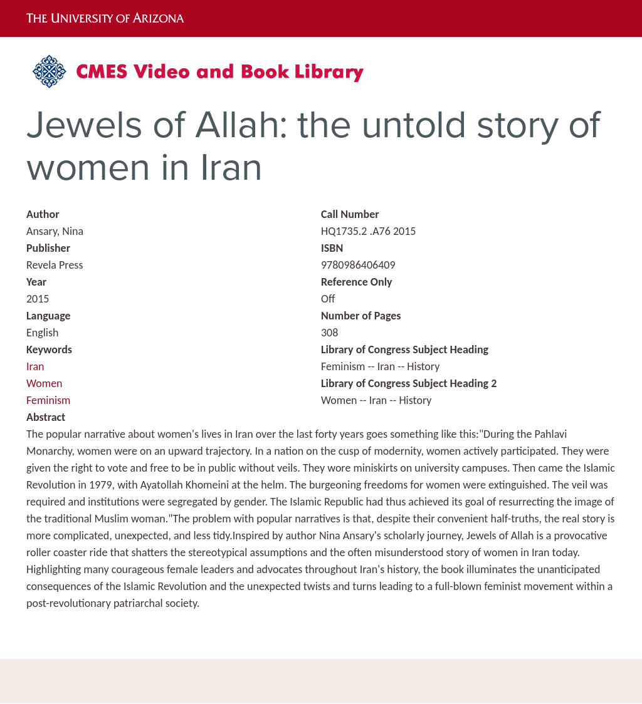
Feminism (48, 400)
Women (44, 383)
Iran (35, 366)
